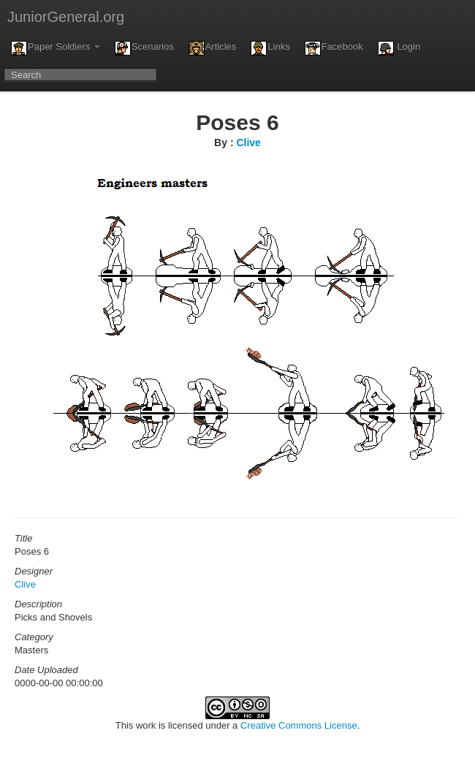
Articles (213, 48)
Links (270, 48)
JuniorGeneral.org (65, 17)
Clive (248, 142)
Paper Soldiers (55, 48)
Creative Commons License (298, 725)
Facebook (334, 48)
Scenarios (144, 48)
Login (399, 48)
